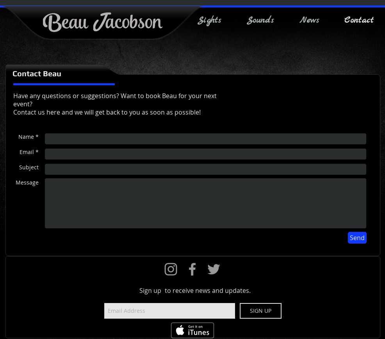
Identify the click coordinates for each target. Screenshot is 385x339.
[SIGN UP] (261, 311)
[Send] (357, 238)
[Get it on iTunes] (192, 330)
